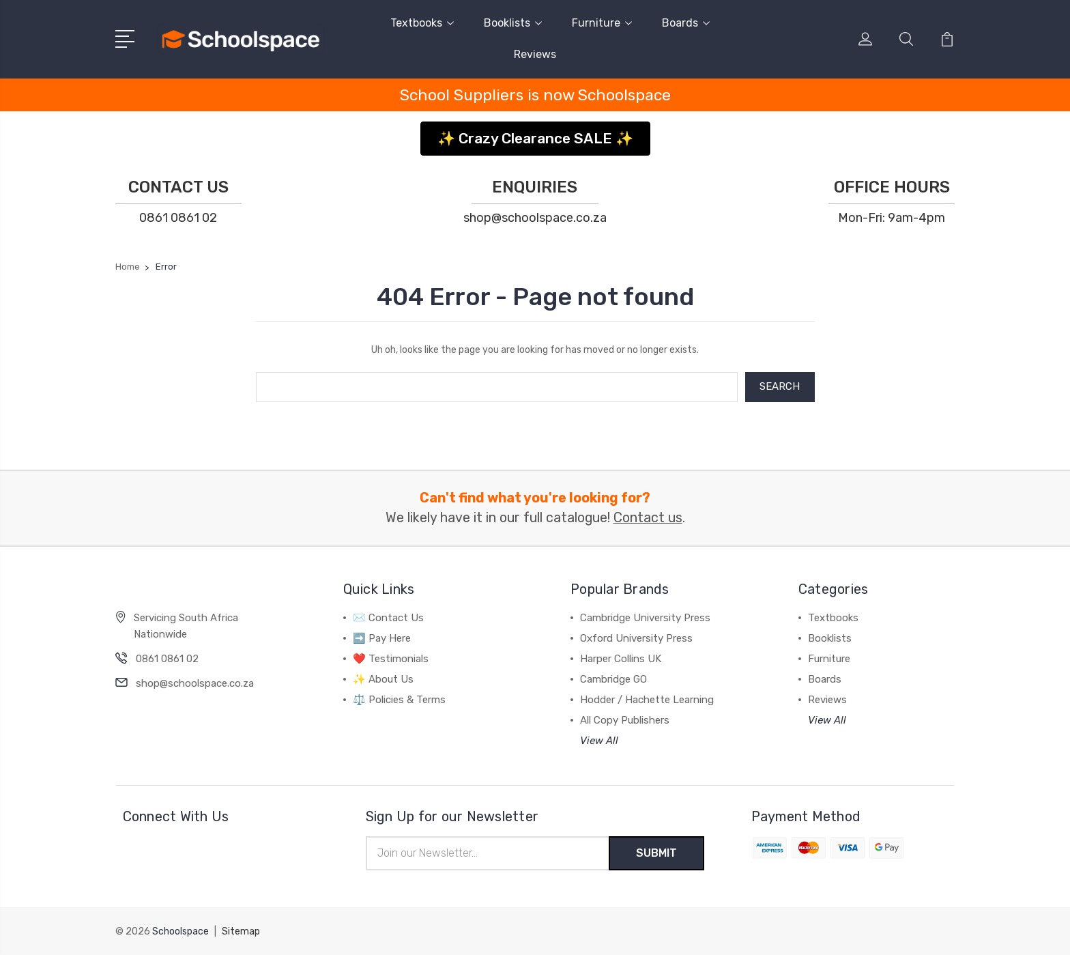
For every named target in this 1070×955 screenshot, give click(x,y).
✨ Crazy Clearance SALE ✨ (535, 138)
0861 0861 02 (178, 217)
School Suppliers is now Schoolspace (535, 94)
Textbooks (422, 22)
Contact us (647, 518)
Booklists (513, 22)
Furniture (602, 22)
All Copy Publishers (624, 720)
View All (599, 741)
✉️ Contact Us (388, 618)
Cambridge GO (613, 679)
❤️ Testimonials (391, 659)
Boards (686, 22)
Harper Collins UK (620, 659)
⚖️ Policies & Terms (399, 700)
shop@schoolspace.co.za (535, 217)
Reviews (535, 54)
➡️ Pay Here (382, 638)
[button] (535, 133)
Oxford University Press (636, 638)
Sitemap (241, 931)
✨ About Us (383, 679)
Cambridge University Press (645, 618)
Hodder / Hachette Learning (647, 700)
